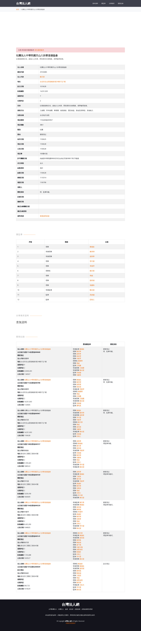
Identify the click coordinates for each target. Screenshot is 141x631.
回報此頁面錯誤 (70, 623)
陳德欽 (92, 247)
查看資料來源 (44, 216)
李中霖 (92, 261)
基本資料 (95, 3)
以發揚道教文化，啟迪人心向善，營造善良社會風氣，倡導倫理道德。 (40, 59)
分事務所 (111, 3)
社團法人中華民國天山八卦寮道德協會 (37, 349)
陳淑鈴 (80, 564)
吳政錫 (92, 295)
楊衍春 (78, 479)
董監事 (103, 3)
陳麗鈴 (78, 552)
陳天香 (42, 77)
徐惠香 (78, 519)
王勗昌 (78, 476)
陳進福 (78, 542)
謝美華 (92, 256)
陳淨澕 (92, 251)
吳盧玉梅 (79, 547)
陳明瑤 (78, 509)
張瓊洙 (78, 488)
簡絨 (91, 276)
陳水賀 (92, 290)
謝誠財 (78, 483)
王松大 (82, 585)
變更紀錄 (120, 3)
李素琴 (92, 266)
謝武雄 (92, 280)
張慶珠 (92, 285)
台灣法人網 (23, 3)
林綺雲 (78, 356)
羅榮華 (80, 361)
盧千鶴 (78, 545)
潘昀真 (78, 406)
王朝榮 (82, 368)
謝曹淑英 (79, 549)
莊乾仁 (92, 300)
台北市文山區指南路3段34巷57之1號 (53, 82)
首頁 (17, 9)
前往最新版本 (39, 50)
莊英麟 (78, 365)
